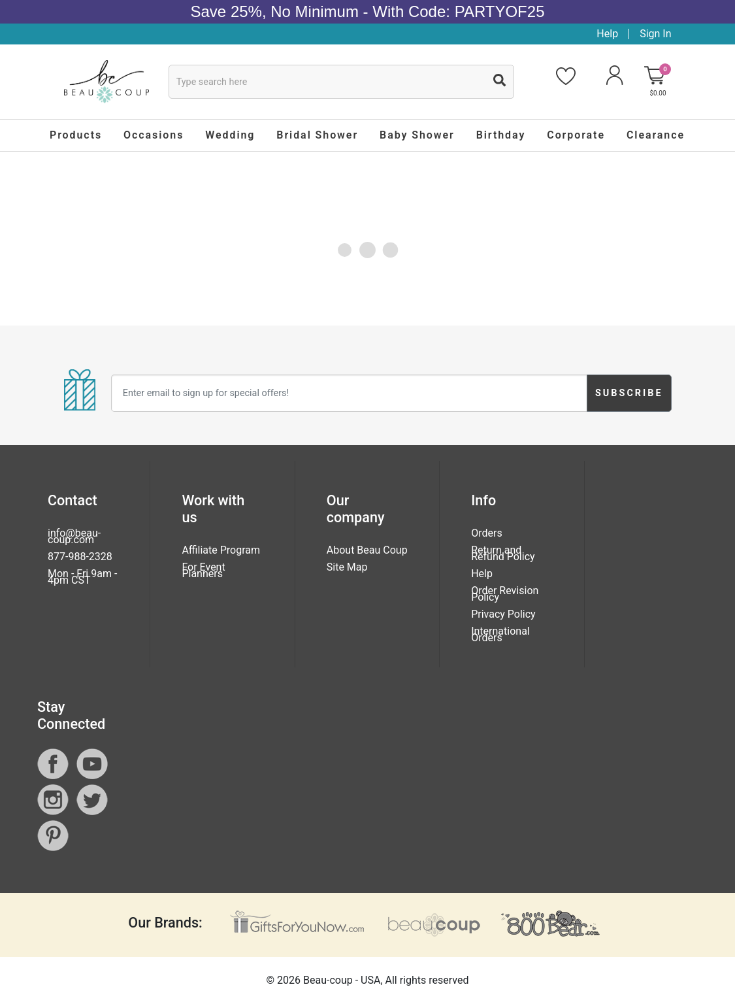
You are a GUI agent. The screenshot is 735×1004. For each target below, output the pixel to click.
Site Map (347, 567)
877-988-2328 (80, 556)
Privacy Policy (503, 614)
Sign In (655, 33)
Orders (486, 533)
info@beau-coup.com (74, 536)
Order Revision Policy (504, 593)
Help (607, 33)
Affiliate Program (221, 550)
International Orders (500, 634)
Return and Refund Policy (502, 553)
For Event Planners (203, 570)
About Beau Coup (367, 550)
